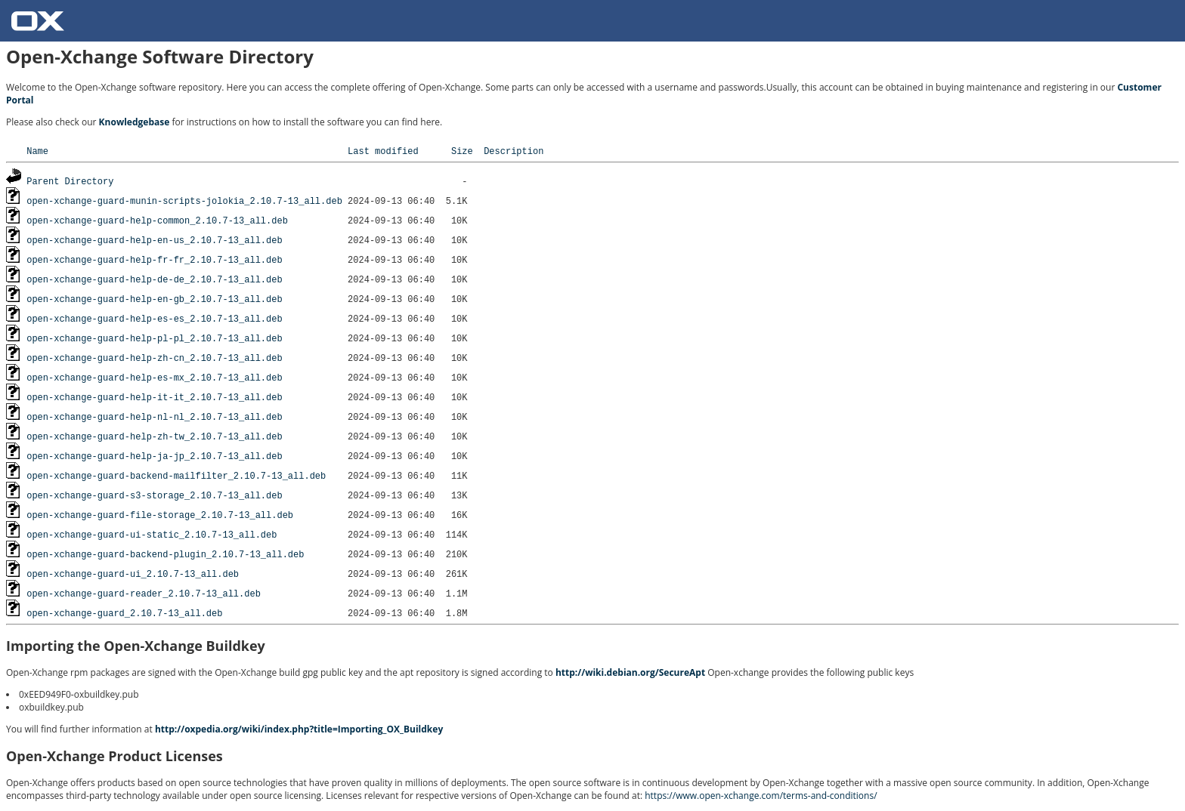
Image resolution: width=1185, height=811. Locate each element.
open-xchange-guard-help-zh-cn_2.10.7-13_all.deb (154, 357)
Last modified (383, 150)
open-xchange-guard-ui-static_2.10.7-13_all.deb (151, 534)
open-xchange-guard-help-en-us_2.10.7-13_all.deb (154, 239)
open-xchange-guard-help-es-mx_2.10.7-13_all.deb (154, 377)
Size (462, 150)
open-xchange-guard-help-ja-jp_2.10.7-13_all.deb (154, 455)
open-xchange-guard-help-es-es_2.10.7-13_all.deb (154, 318)
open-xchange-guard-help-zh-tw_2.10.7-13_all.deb (154, 436)
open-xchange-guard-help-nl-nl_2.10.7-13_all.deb (154, 416)
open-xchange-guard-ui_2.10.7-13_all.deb (132, 573)
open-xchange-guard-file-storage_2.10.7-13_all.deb (159, 514)
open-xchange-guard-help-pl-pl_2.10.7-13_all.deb (154, 337)
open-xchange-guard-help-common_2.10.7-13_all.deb (157, 220)
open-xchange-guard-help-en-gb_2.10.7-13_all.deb (154, 298)
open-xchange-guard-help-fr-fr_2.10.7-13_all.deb (154, 259)
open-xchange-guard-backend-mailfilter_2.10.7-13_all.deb (176, 475)
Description (513, 150)
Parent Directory (69, 180)
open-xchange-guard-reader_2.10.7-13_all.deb (143, 593)
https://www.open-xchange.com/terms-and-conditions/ (761, 795)
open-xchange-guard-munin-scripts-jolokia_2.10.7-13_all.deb (184, 200)
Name (37, 150)
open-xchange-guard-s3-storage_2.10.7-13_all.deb (154, 495)
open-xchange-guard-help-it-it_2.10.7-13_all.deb (154, 396)
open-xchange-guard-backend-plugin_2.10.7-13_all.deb (165, 553)
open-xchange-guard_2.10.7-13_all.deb (124, 612)
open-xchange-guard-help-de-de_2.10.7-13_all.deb (154, 279)
